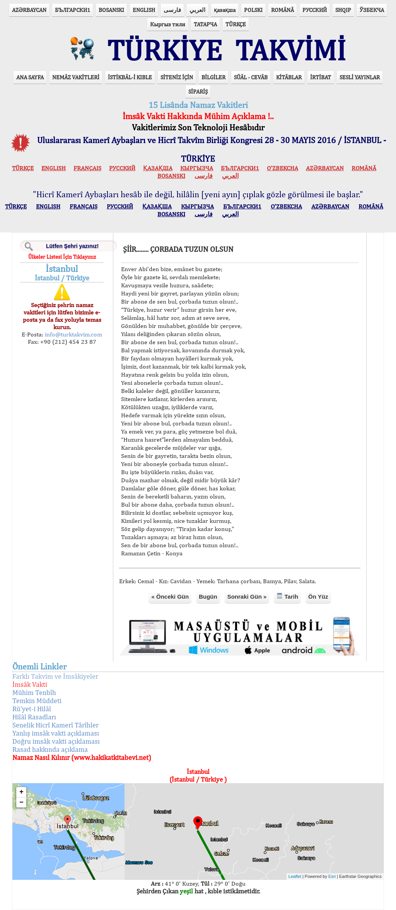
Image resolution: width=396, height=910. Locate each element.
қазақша (225, 10)
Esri (332, 876)
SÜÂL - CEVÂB (251, 77)
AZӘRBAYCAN (29, 10)
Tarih (287, 596)
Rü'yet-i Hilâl (31, 709)
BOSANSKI (111, 10)
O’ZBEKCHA (282, 168)
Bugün (208, 596)
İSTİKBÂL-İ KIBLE (130, 77)
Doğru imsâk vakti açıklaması (56, 741)
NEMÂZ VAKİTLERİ (75, 77)
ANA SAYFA (30, 77)
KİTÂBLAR (289, 77)
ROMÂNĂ (282, 10)
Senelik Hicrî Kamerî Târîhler (55, 725)
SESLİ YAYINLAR (360, 77)
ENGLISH (144, 10)
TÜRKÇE (235, 24)
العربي (197, 10)
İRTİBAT (320, 77)
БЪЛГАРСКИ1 (72, 10)
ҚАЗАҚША (157, 168)
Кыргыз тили (167, 24)
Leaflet (294, 876)
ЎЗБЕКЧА (372, 10)
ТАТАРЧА (205, 24)
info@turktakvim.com (72, 334)
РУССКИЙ (314, 10)
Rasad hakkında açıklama (50, 749)
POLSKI (253, 10)
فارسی (172, 10)
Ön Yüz (318, 596)
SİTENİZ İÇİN (176, 77)
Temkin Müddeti (36, 701)
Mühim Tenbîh (34, 692)
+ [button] (21, 792)
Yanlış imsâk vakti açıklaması (55, 733)
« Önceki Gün (170, 596)
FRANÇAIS (87, 168)
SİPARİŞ (198, 91)
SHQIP (343, 10)
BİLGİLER (213, 77)
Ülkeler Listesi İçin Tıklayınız (62, 257)
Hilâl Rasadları (34, 717)
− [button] (21, 802)
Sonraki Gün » (247, 596)
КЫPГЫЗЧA (196, 168)
